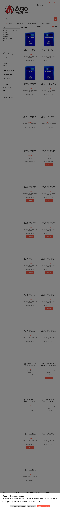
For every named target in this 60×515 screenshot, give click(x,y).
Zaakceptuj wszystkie (43, 506)
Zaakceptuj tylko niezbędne (18, 506)
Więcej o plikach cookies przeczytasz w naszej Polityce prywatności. (17, 503)
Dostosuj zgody (31, 506)
